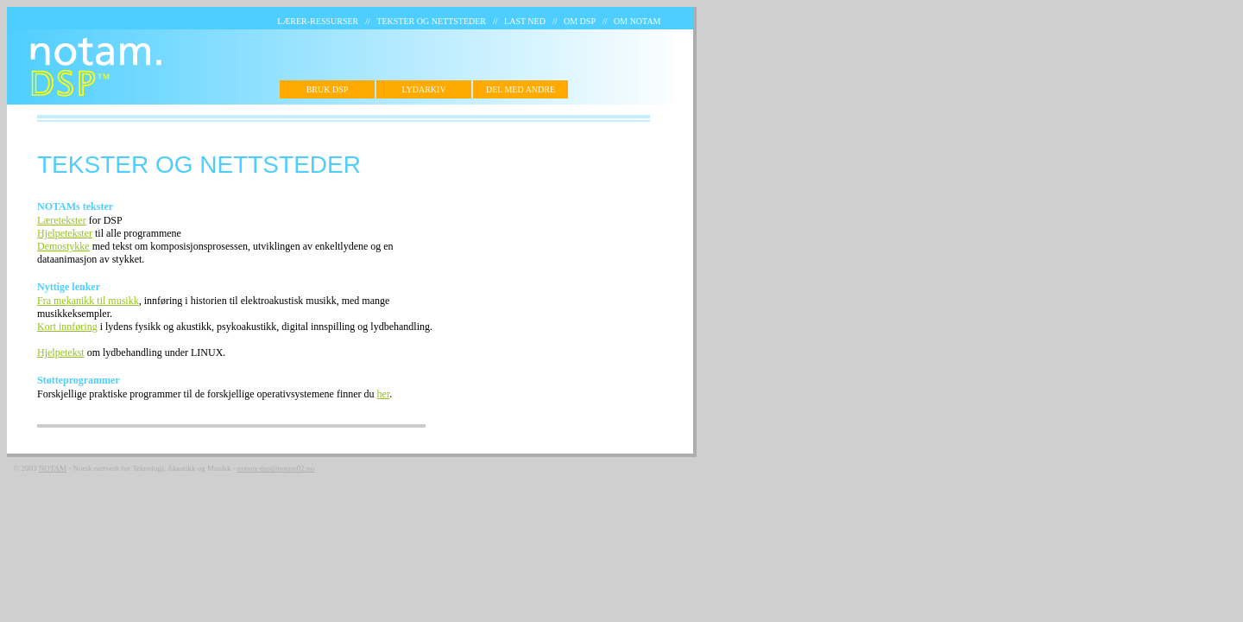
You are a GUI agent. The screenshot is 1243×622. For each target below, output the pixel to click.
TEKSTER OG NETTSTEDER (431, 21)
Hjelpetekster (64, 233)
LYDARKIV (423, 89)
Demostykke (63, 246)
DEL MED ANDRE (520, 89)
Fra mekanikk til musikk (88, 301)
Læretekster (61, 220)
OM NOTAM (637, 21)
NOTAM (52, 468)
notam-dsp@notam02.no (275, 468)
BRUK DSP (327, 89)
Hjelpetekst (61, 352)
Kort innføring (67, 327)
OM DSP (580, 21)
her (383, 394)
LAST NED (525, 21)
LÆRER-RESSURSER (317, 21)
